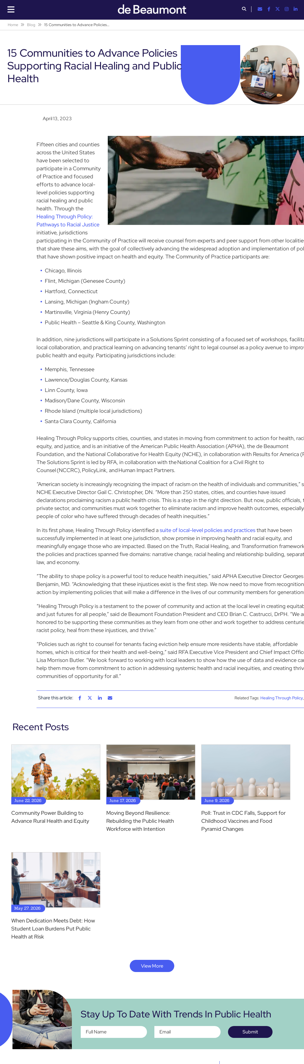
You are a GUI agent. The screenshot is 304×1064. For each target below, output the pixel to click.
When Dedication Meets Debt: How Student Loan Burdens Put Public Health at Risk (53, 928)
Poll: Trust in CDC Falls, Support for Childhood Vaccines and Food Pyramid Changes (243, 820)
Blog (31, 24)
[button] (244, 9)
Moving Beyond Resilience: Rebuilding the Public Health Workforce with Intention (140, 820)
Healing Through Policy (281, 698)
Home (13, 24)
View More (152, 966)
